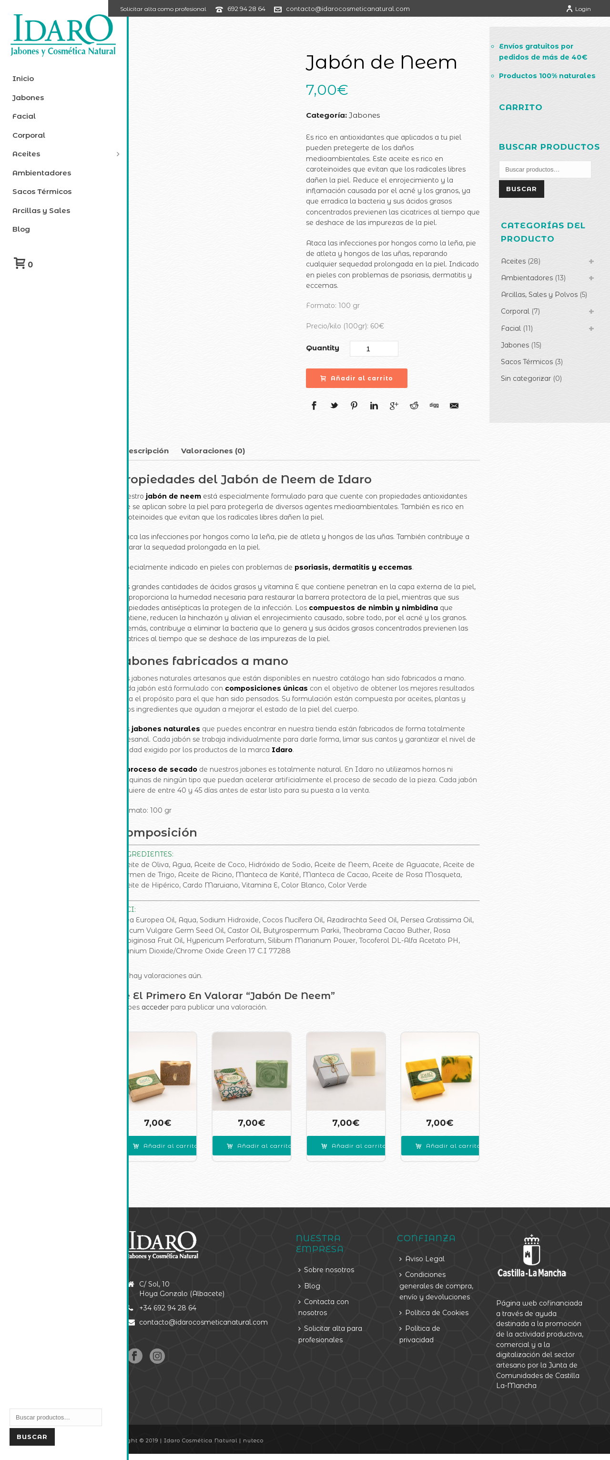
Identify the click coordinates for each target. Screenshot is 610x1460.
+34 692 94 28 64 (187, 1304)
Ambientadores (532, 302)
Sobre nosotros (339, 1266)
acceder (175, 1007)
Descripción (166, 450)
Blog (323, 1281)
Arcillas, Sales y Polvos (544, 319)
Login (578, 8)
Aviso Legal (430, 1255)
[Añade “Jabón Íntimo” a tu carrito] (186, 1142)
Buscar (32, 1436)
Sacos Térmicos (532, 386)
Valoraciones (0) (233, 450)
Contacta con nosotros (337, 1303)
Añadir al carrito (369, 378)
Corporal (520, 336)
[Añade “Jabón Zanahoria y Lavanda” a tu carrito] (457, 1142)
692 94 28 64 (267, 8)
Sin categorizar (531, 403)
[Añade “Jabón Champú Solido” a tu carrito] (367, 1142)
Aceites (518, 285)
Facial (516, 352)
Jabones (376, 115)
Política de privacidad (428, 1341)
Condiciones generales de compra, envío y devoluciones (435, 1287)
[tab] (166, 450)
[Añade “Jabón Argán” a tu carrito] (276, 1142)
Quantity (335, 347)
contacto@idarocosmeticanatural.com (368, 8)
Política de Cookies (442, 1320)
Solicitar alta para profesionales (344, 1330)
